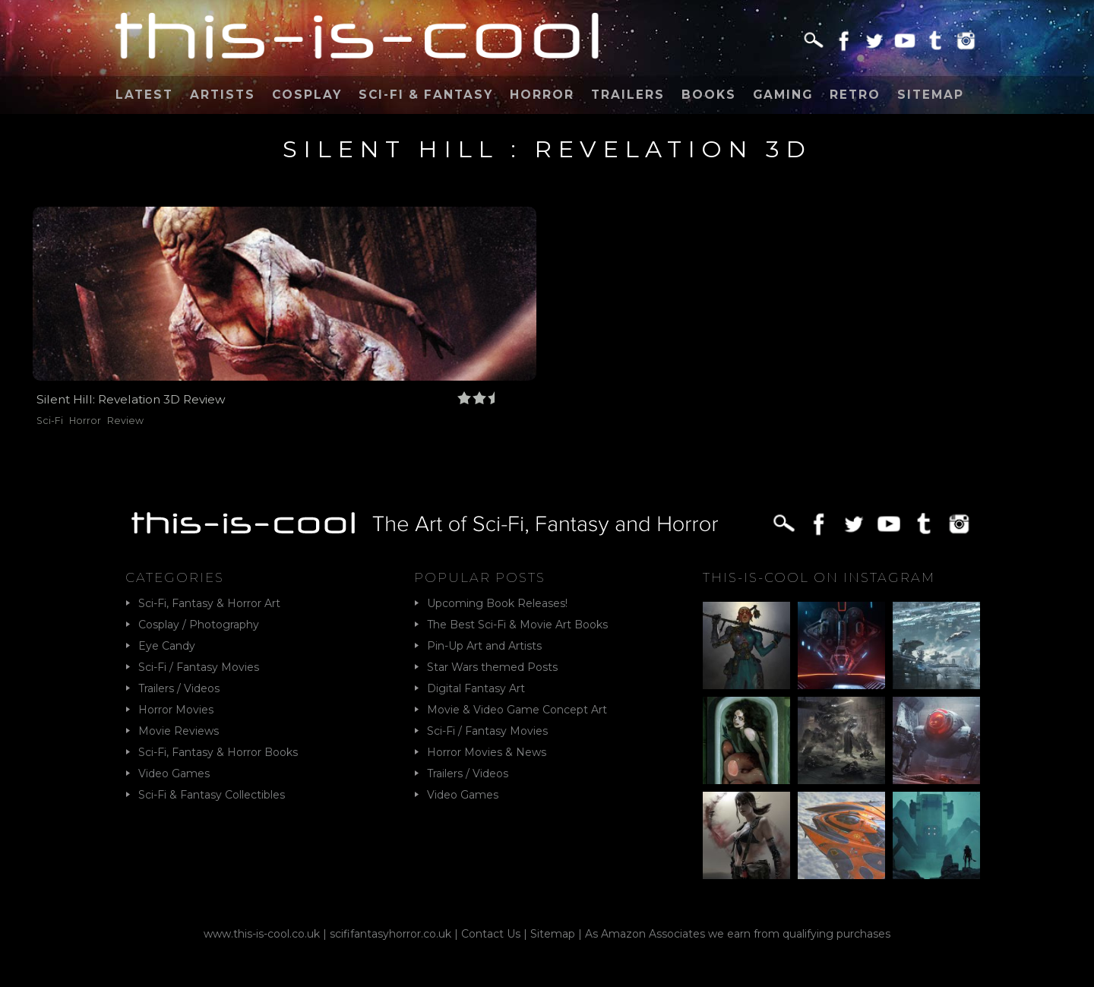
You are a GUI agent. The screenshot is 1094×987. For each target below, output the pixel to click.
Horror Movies (175, 710)
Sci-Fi (49, 420)
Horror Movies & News (486, 752)
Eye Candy (166, 646)
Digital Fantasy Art (476, 688)
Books (708, 94)
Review (125, 420)
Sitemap (930, 94)
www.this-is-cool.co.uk (262, 934)
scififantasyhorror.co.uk (390, 934)
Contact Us (490, 934)
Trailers (628, 94)
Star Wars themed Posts (492, 667)
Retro (855, 94)
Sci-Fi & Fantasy (426, 94)
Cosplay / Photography (198, 624)
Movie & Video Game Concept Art (517, 710)
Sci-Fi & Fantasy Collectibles (211, 795)
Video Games (174, 773)
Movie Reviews (178, 731)
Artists (222, 94)
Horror (542, 94)
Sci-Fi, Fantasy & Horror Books (218, 752)
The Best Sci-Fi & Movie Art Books (517, 624)
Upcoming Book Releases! (497, 603)
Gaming (783, 94)
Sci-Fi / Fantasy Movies (198, 667)
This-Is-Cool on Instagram (819, 577)
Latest (144, 94)
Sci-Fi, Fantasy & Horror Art (209, 603)
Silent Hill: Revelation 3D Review (131, 399)
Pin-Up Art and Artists (484, 646)
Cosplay (307, 94)
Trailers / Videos (179, 688)
